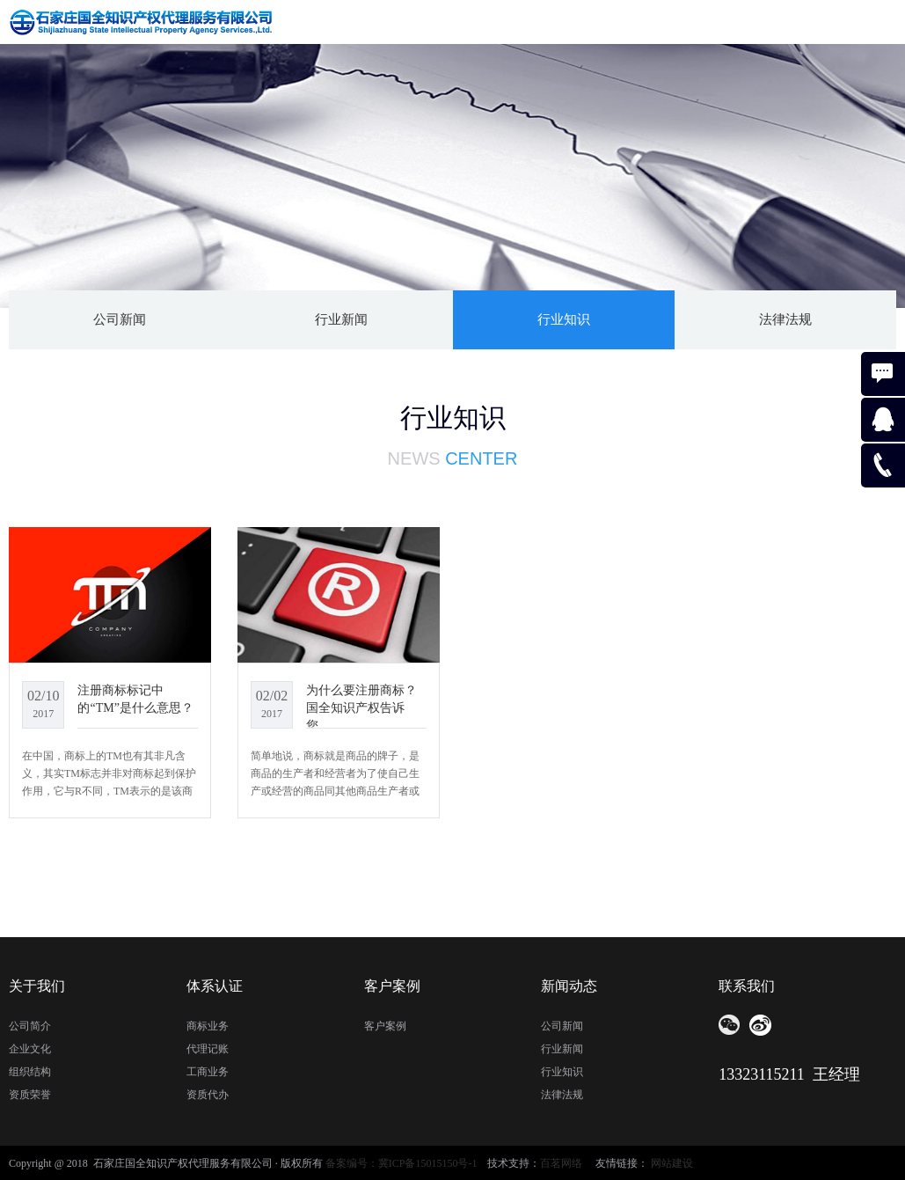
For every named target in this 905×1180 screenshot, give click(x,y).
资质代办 (207, 1094)
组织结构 (30, 1072)
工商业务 (207, 1072)
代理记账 (207, 1049)
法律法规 (785, 319)
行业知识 (563, 319)
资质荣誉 (30, 1094)
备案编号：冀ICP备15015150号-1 (401, 1163)
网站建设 (672, 1163)
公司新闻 (119, 319)
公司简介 (30, 1026)
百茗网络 (561, 1163)
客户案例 (385, 1026)
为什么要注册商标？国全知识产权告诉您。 (361, 707)
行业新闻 (341, 319)
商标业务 (207, 1026)
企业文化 (30, 1049)
